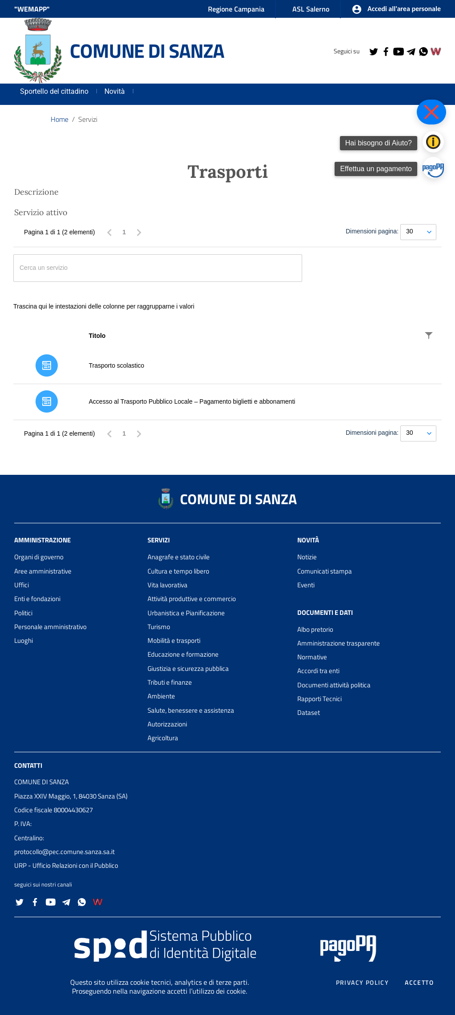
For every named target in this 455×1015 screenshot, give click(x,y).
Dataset (308, 712)
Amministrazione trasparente (338, 643)
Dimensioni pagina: (372, 231)
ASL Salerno (310, 9)
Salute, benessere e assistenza (191, 710)
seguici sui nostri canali (43, 884)
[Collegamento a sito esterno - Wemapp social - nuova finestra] (435, 50)
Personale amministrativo (50, 627)
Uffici (21, 585)
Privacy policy (362, 982)
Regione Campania (236, 9)
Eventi (306, 585)
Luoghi (23, 640)
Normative (312, 657)
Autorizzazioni (167, 724)
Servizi (87, 119)
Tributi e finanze (170, 682)
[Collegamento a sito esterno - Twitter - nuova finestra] (373, 50)
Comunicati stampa (324, 571)
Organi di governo (39, 557)
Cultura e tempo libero (178, 571)
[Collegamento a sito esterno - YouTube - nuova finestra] (398, 50)
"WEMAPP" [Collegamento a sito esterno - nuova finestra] (32, 9)
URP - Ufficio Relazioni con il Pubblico (66, 865)
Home (59, 119)
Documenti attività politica (334, 685)
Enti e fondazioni (37, 599)
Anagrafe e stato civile (179, 557)
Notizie (307, 557)
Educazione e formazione (183, 654)
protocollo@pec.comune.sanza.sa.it (64, 852)
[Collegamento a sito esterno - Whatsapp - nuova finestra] (423, 50)
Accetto (419, 982)
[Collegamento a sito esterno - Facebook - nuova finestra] (385, 50)
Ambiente (161, 696)
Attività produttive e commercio (192, 599)
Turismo (159, 627)
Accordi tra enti (318, 671)
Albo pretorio (315, 629)
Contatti (28, 765)
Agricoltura (163, 738)
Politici (23, 613)
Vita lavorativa (168, 585)
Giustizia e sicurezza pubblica (188, 668)
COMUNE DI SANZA (147, 50)
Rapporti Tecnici (319, 699)
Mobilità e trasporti (174, 640)
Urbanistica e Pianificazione (186, 613)
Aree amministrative (43, 571)
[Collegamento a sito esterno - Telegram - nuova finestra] (410, 50)
